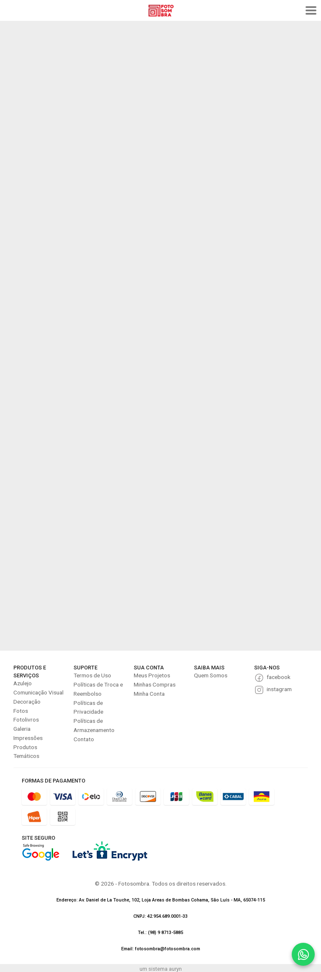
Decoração (27, 701)
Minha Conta (149, 693)
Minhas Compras (155, 684)
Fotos (20, 710)
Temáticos (26, 755)
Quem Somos (210, 675)
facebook (278, 677)
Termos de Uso (92, 675)
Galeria (22, 728)
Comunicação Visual (38, 692)
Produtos (25, 747)
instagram (279, 689)
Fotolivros (26, 719)
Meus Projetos (152, 675)
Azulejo (22, 683)
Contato (84, 739)
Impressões (28, 738)
